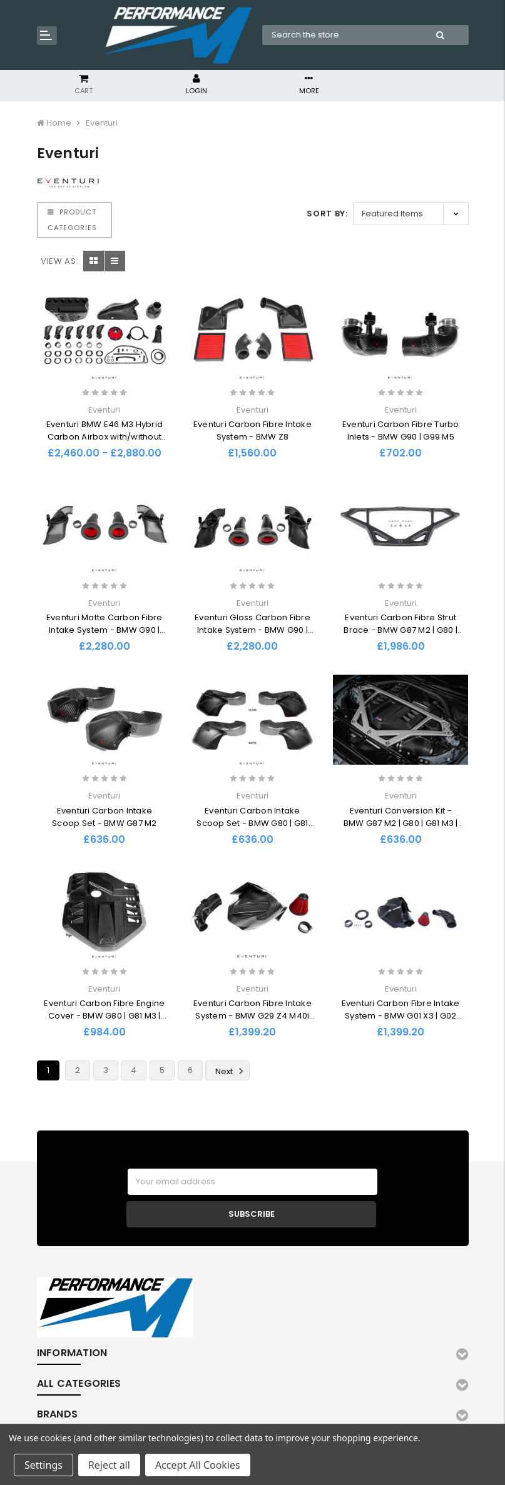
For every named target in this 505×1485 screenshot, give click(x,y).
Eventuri (102, 123)
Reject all (109, 1465)
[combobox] (337, 35)
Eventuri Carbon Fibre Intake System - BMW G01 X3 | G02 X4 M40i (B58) (401, 1015)
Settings (43, 1465)
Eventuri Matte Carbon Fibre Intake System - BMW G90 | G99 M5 (104, 630)
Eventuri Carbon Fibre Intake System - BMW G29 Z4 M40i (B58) (252, 1015)
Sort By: (327, 213)
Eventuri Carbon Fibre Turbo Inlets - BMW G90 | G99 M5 (400, 430)
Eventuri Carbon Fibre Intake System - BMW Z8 (252, 430)
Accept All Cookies (197, 1465)
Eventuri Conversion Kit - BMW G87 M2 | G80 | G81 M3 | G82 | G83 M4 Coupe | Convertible (401, 829)
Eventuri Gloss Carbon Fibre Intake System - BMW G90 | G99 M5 (252, 630)
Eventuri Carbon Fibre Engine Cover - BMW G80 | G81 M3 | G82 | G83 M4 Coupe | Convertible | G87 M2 (104, 1022)
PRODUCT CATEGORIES (72, 220)
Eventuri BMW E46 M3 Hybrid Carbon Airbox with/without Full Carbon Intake (104, 436)
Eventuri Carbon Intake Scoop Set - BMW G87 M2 (104, 817)
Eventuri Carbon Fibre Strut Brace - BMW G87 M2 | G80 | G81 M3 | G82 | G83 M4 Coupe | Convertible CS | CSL (400, 636)
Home (58, 123)
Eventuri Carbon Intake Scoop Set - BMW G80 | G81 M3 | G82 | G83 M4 (252, 823)
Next (231, 1071)
